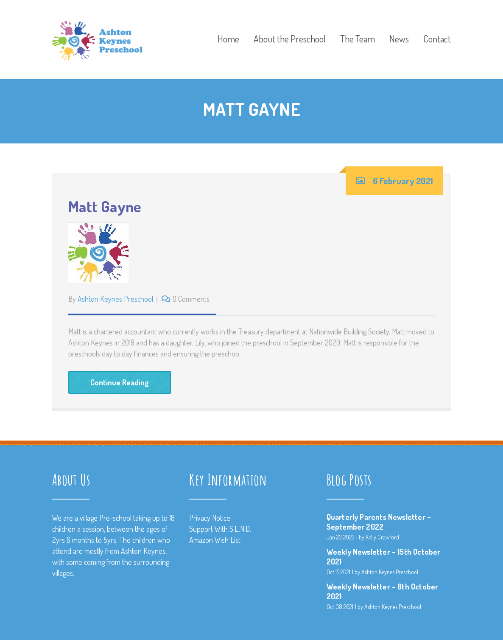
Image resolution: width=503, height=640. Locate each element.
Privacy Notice (209, 517)
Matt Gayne (105, 206)
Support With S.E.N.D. (220, 528)
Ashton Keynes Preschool (115, 298)
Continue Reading (119, 382)
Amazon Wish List (214, 540)
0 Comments (191, 298)
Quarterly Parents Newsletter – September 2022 (379, 521)
